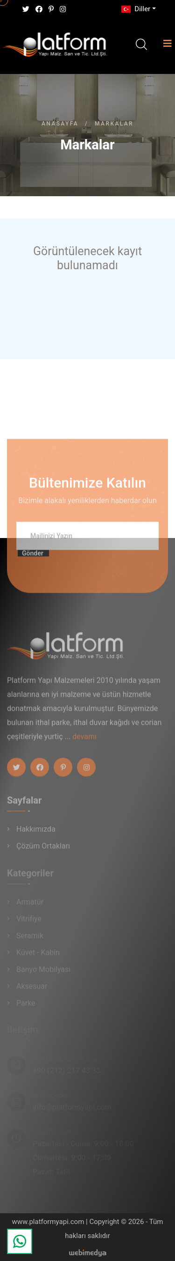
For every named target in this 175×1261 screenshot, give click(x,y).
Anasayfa (60, 123)
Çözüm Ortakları (43, 849)
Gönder (32, 556)
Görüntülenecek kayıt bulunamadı (87, 258)
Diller (134, 9)
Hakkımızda (36, 832)
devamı (84, 739)
